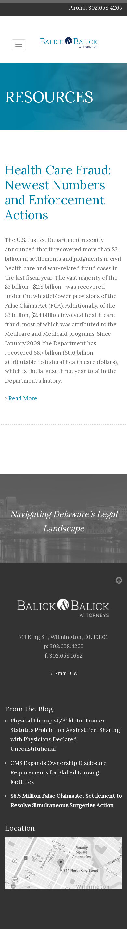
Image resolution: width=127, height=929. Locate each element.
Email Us (65, 673)
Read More (22, 398)
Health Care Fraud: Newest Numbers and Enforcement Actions (58, 192)
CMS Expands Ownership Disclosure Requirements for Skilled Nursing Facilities (58, 772)
